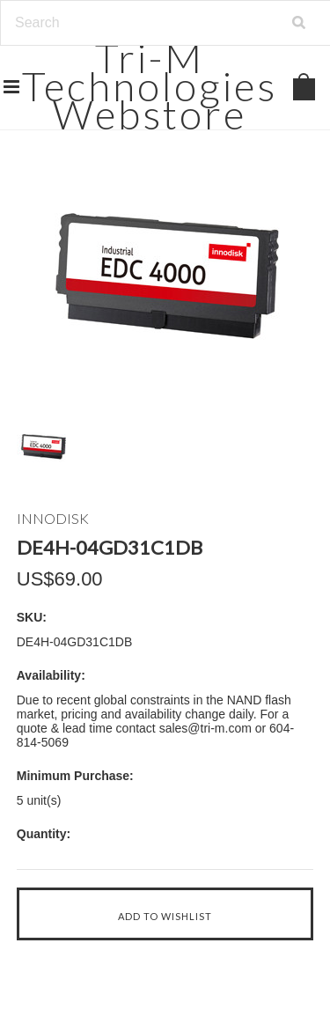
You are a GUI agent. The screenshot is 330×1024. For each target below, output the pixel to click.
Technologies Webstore (149, 85)
